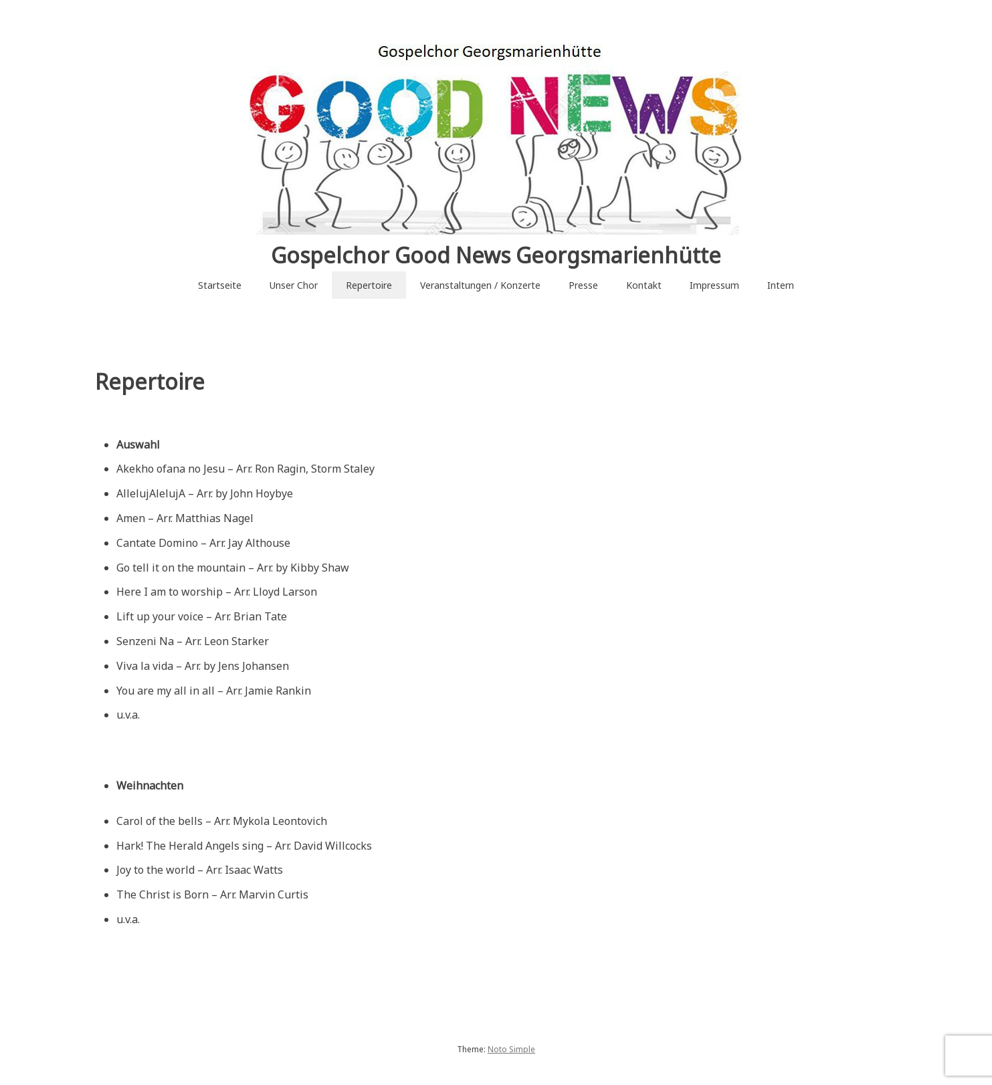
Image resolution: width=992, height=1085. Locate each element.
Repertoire (369, 285)
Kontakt (644, 285)
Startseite (219, 285)
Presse (583, 285)
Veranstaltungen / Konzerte (480, 285)
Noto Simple (511, 1049)
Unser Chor (294, 285)
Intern (780, 285)
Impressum (714, 285)
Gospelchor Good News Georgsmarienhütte (496, 255)
